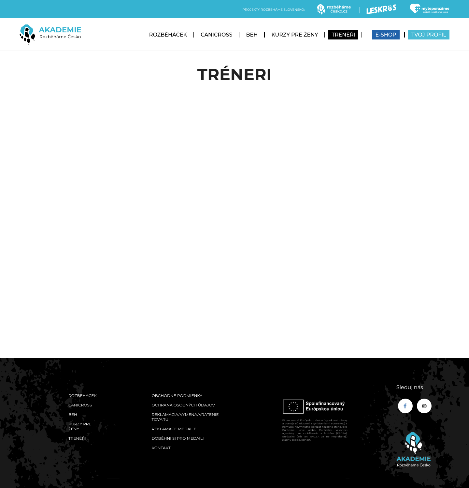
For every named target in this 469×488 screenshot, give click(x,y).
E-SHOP (385, 35)
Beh (252, 35)
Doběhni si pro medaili (178, 438)
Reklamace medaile (174, 428)
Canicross (216, 35)
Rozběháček (168, 35)
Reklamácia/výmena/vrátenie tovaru (185, 417)
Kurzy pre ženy (294, 35)
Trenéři (343, 35)
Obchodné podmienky (177, 395)
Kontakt (161, 447)
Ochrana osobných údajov (183, 405)
